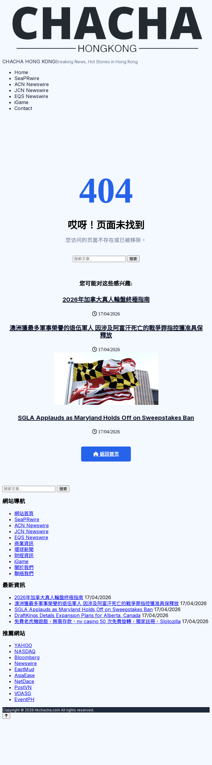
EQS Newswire (31, 96)
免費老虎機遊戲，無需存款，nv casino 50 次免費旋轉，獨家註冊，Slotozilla (97, 621)
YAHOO (23, 645)
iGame (21, 102)
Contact (23, 108)
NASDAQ (24, 651)
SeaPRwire (26, 78)
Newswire (25, 663)
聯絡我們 (24, 573)
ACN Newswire (31, 84)
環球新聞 (24, 549)
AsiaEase (24, 675)
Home (21, 72)
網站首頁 (24, 513)
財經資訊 (24, 555)
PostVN (23, 687)
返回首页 (106, 454)
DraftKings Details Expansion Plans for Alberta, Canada (77, 615)
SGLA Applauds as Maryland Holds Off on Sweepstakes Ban (106, 417)
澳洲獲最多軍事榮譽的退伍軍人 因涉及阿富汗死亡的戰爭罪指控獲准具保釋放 (106, 331)
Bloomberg (27, 657)
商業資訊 (24, 543)
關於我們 (24, 567)
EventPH (24, 699)
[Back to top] (6, 716)
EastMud (24, 669)
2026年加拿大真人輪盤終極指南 (106, 299)
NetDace (24, 681)
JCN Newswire (31, 90)
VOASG (22, 693)
